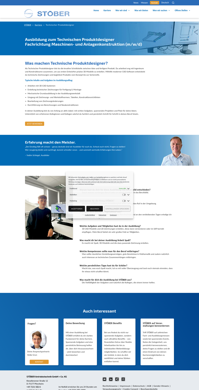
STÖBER (28, 20)
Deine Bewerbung (75, 319)
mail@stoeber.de (34, 384)
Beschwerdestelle (148, 384)
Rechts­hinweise (109, 381)
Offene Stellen (166, 10)
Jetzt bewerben (34, 119)
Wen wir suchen (145, 10)
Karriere (90, 10)
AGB (148, 381)
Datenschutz (102, 215)
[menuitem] (165, 3)
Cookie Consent (130, 384)
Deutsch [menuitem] (163, 2)
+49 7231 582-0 (34, 381)
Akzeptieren (76, 209)
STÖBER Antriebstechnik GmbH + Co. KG (48, 371)
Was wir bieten (125, 10)
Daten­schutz (138, 381)
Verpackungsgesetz (111, 384)
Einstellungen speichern (117, 209)
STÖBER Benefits (113, 319)
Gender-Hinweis (159, 381)
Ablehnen (94, 209)
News (131, 2)
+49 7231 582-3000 (77, 384)
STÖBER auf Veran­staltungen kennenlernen (156, 320)
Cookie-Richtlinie (90, 215)
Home (79, 10)
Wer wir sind (106, 10)
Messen (140, 2)
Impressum (113, 215)
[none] (165, 3)
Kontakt (152, 2)
